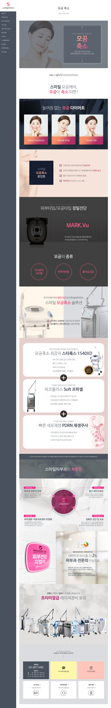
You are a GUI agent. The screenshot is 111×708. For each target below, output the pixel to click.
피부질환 (4, 44)
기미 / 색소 (4, 25)
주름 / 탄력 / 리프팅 (6, 29)
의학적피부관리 (5, 48)
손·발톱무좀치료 (5, 40)
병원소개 (4, 13)
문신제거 (4, 36)
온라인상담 (4, 52)
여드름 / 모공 (5, 17)
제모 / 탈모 (4, 32)
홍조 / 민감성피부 (6, 21)
